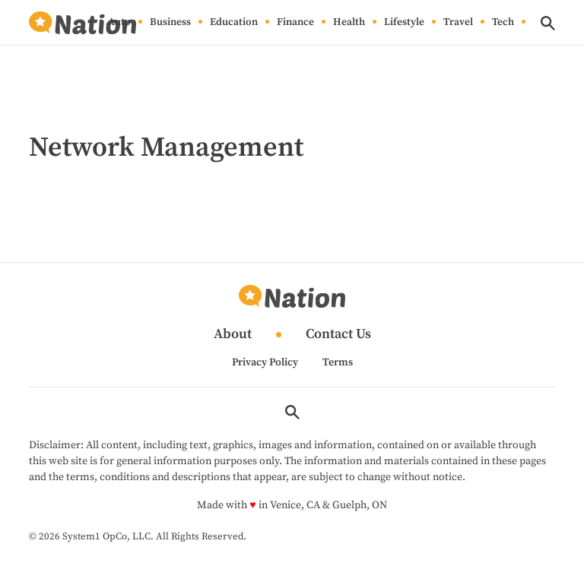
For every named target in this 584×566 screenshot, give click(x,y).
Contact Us (338, 335)
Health (349, 23)
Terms (337, 362)
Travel (458, 23)
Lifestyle (404, 23)
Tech (503, 23)
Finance (295, 23)
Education (234, 23)
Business (170, 23)
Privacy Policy (265, 362)
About (233, 335)
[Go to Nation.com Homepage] (82, 23)
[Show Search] (548, 23)
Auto (119, 23)
